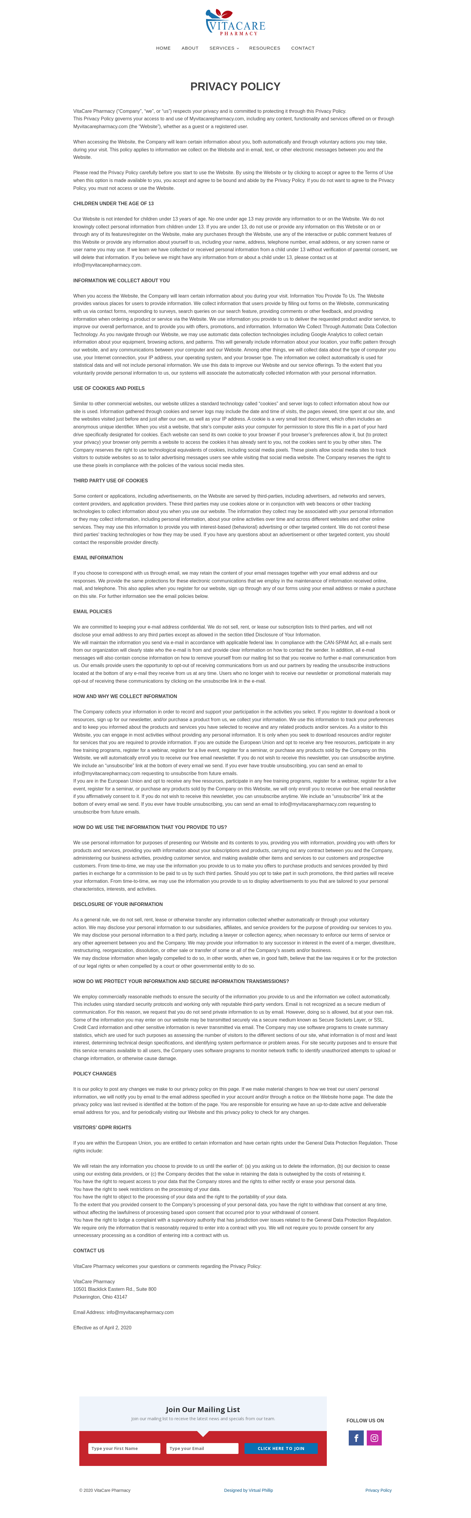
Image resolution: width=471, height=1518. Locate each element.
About (190, 48)
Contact (303, 48)
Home (163, 48)
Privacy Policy (379, 1490)
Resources (265, 48)
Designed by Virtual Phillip (248, 1490)
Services (222, 48)
